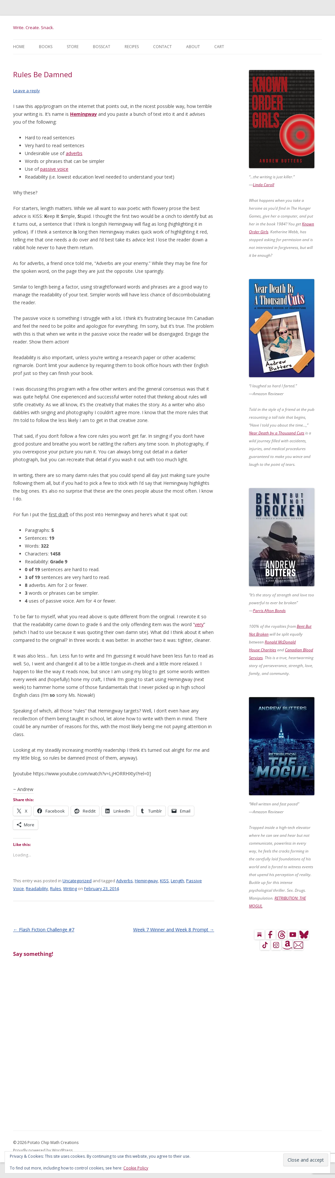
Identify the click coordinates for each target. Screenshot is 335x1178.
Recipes (132, 46)
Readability (37, 888)
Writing (70, 888)
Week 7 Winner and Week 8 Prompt (173, 929)
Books (45, 46)
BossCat (101, 46)
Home (19, 46)
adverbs (74, 153)
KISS (164, 881)
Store (73, 46)
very (199, 624)
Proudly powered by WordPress (43, 1150)
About (193, 46)
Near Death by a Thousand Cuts (276, 433)
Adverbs (124, 881)
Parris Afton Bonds (269, 610)
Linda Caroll (263, 184)
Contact (162, 46)
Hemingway (83, 114)
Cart (219, 46)
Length (177, 881)
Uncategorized (77, 881)
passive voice (54, 169)
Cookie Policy (135, 1168)
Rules (55, 888)
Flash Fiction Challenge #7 (43, 929)
